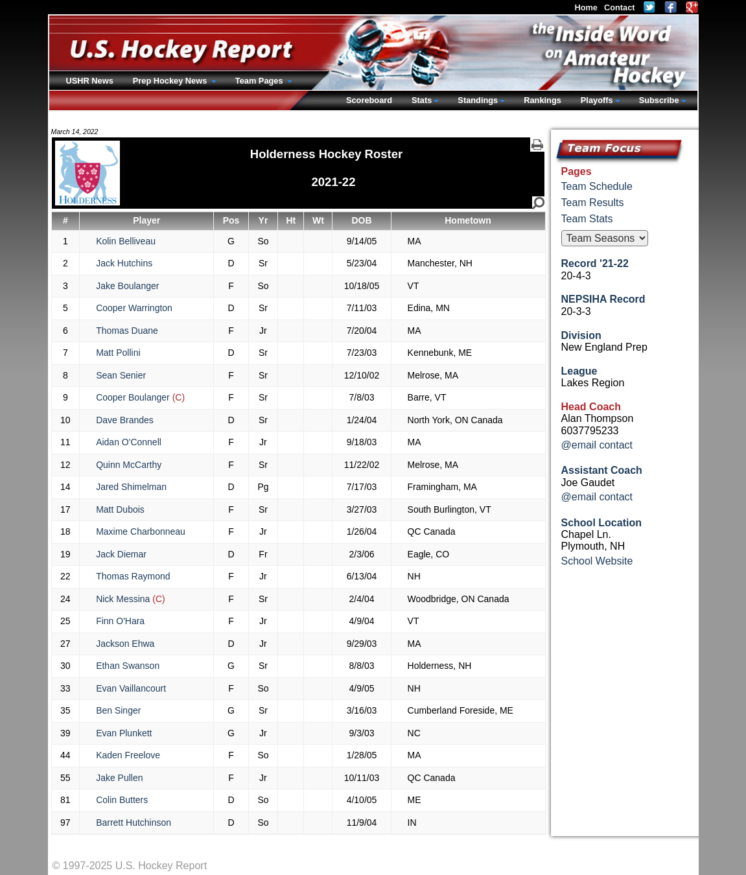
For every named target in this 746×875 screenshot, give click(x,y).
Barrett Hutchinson (133, 822)
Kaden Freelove (128, 755)
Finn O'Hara (120, 621)
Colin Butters (122, 800)
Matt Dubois (120, 509)
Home (586, 7)
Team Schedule (597, 186)
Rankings (542, 100)
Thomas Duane (127, 330)
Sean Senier (121, 375)
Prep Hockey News (171, 81)
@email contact (597, 444)
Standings (478, 100)
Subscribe (659, 100)
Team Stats (587, 218)
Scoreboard (369, 100)
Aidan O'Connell (128, 442)
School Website (597, 560)
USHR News (89, 81)
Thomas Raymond (133, 576)
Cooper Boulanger (140, 397)
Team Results (592, 202)
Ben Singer (118, 710)
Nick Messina (130, 599)
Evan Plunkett (124, 733)
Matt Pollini (118, 352)
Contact (619, 7)
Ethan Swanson (127, 665)
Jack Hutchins (124, 263)
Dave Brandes (125, 420)
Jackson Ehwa (125, 643)
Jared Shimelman (131, 487)
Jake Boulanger (127, 286)
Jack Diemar (121, 554)
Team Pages (260, 81)
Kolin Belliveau (126, 241)
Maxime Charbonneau (140, 531)
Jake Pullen (119, 778)
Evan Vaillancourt (131, 688)
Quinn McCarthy (128, 465)
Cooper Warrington (134, 308)
